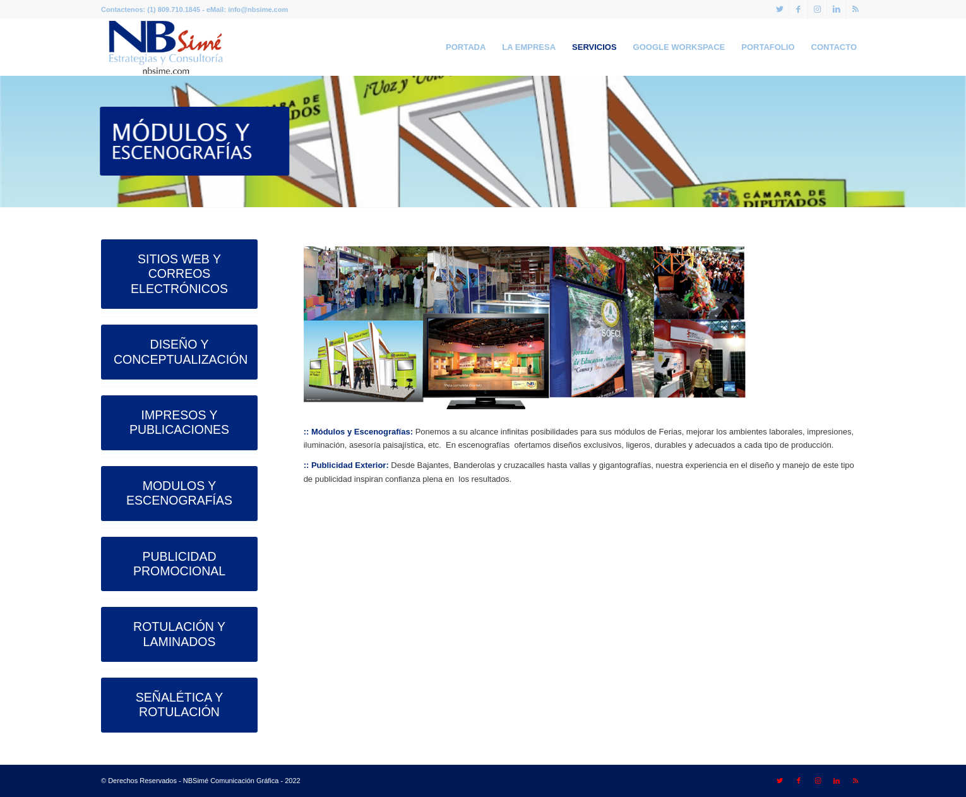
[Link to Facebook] (798, 9)
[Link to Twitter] (779, 9)
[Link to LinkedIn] (836, 9)
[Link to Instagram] (817, 9)
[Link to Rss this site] (855, 9)
